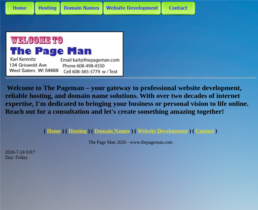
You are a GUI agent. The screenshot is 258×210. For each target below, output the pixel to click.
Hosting (78, 131)
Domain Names (112, 131)
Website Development (163, 131)
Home (54, 131)
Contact (204, 131)
